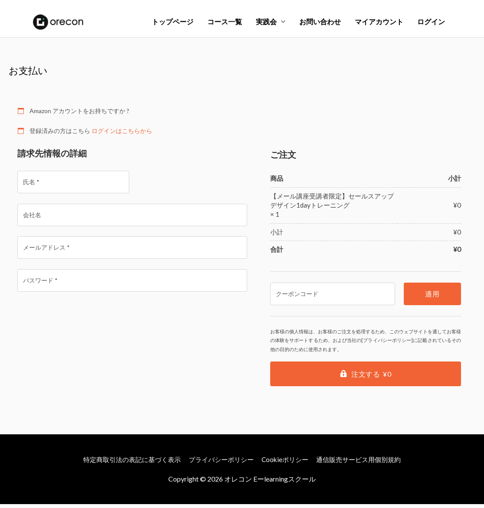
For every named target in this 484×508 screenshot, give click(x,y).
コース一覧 (224, 24)
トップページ (172, 24)
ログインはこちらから (122, 134)
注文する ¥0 (371, 378)
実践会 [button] (266, 24)
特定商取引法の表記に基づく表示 (125, 463)
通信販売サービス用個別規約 (366, 463)
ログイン (431, 24)
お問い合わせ (320, 24)
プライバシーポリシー (220, 463)
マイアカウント (379, 24)
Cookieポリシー (288, 463)
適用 (432, 298)
